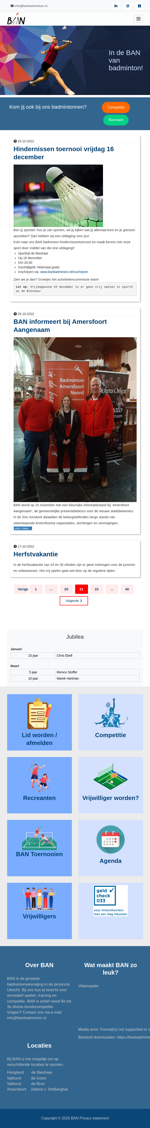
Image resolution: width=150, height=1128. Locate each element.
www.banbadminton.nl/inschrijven (64, 272)
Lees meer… (23, 528)
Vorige (22, 589)
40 (127, 589)
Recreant (116, 120)
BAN (75, 1118)
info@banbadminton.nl (26, 1018)
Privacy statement (94, 1118)
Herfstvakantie (36, 554)
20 (66, 589)
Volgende (72, 601)
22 (97, 589)
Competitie (115, 107)
